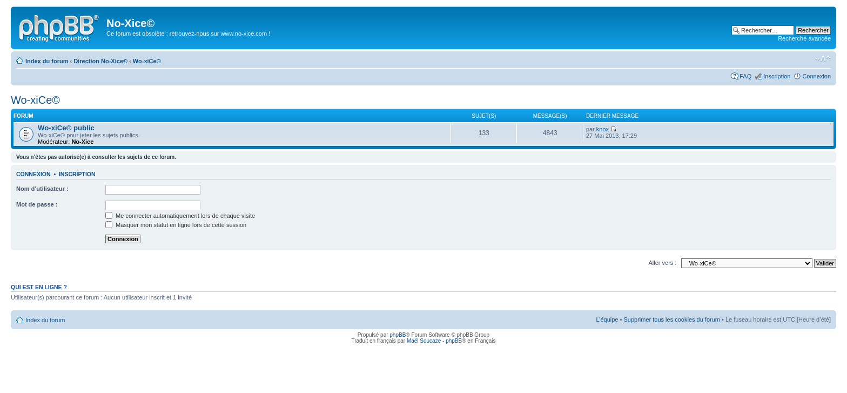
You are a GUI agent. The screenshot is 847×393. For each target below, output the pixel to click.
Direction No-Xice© (100, 61)
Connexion (816, 76)
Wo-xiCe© (147, 61)
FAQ (745, 76)
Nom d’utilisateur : (42, 188)
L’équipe (607, 319)
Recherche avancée (804, 38)
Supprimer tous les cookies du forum (671, 319)
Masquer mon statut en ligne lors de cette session (175, 225)
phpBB (397, 335)
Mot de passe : (36, 204)
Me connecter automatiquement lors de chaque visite (180, 215)
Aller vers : (662, 262)
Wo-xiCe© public (66, 128)
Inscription (776, 76)
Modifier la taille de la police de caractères (823, 59)
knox (602, 129)
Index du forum (46, 61)
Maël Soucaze (424, 341)
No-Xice (82, 141)
